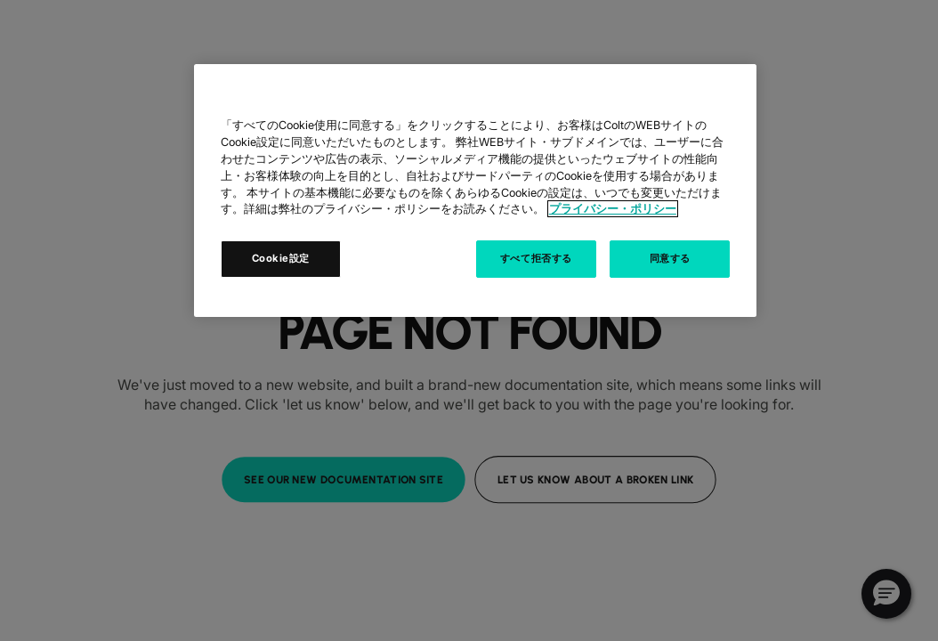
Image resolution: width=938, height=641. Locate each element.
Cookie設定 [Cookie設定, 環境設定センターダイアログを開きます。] (281, 258)
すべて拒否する (536, 258)
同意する (670, 258)
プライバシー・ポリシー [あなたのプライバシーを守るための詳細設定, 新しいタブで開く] (612, 208)
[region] (475, 190)
